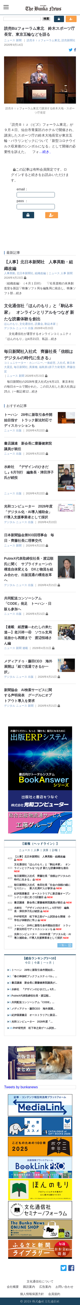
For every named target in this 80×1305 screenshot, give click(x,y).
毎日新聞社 (21, 367)
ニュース (9, 40)
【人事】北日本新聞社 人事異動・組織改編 (39, 856)
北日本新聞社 (25, 273)
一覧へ (63, 945)
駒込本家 (50, 323)
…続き (17, 293)
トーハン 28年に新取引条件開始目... (33, 969)
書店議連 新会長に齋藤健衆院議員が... (34, 982)
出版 (30, 328)
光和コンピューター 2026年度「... (32, 1021)
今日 (28, 962)
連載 (25, 648)
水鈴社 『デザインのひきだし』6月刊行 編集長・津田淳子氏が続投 (29, 472)
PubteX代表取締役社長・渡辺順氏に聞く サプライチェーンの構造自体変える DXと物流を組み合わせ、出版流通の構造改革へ (28, 569)
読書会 (39, 323)
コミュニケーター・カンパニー (23, 362)
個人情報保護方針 (32, 1294)
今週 (37, 962)
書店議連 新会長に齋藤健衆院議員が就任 (38, 902)
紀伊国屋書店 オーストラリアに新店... (34, 1015)
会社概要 (13, 1286)
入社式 (61, 362)
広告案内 (45, 1286)
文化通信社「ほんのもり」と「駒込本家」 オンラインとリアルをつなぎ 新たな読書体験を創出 (39, 312)
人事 (63, 273)
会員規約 (54, 1294)
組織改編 (40, 273)
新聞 (19, 40)
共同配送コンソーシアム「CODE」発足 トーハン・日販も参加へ (27, 603)
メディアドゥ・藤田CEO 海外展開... (33, 1008)
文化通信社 (26, 323)
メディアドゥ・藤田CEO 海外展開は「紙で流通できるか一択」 (28, 666)
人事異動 (9, 273)
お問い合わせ (64, 1286)
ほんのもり (11, 323)
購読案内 (29, 1286)
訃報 (55, 850)
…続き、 (46, 152)
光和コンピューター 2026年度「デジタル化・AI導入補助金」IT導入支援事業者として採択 (28, 512)
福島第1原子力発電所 (52, 367)
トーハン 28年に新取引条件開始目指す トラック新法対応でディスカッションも (28, 420)
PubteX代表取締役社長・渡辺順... (31, 995)
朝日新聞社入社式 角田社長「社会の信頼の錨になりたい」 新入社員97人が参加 (42, 886)
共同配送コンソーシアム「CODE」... (33, 1002)
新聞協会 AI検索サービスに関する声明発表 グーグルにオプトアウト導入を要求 (28, 695)
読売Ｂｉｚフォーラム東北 (43, 40)
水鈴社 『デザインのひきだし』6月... (34, 989)
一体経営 (49, 362)
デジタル (9, 328)
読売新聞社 (68, 40)
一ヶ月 (47, 962)
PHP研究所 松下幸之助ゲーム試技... (34, 1028)
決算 (45, 850)
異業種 (33, 367)
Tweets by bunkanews (21, 1087)
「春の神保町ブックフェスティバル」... (34, 976)
